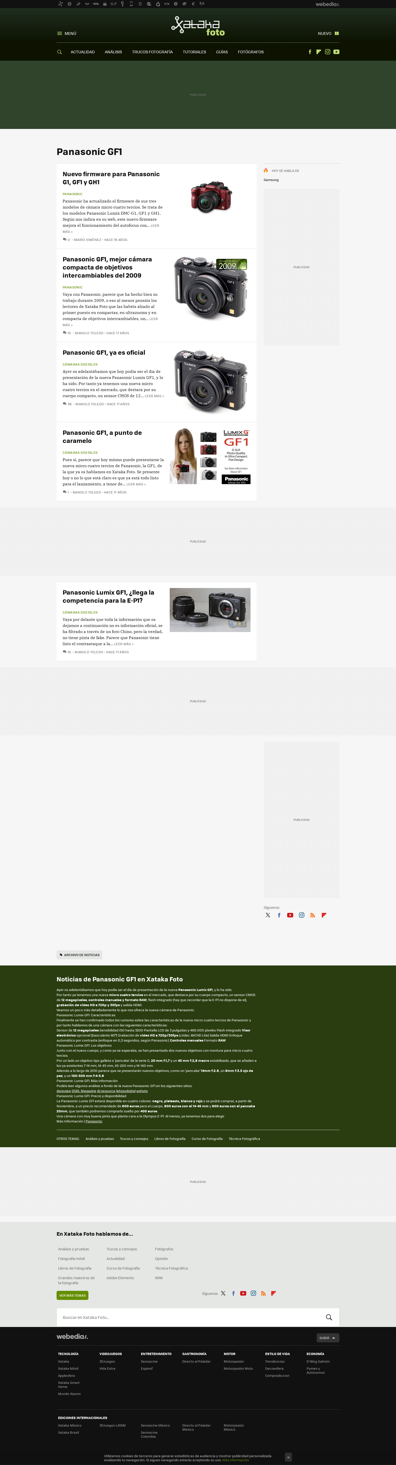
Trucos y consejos (134, 1138)
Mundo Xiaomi (69, 1393)
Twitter (268, 914)
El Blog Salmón (318, 1361)
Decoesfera (274, 1368)
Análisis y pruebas (100, 1138)
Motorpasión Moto (238, 1368)
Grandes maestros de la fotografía (76, 1280)
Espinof (147, 1368)
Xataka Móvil (68, 1368)
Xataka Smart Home (69, 1384)
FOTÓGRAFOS (251, 52)
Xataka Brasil (68, 1432)
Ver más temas (72, 1295)
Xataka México (70, 1425)
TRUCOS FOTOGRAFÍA (152, 52)
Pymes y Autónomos (316, 1370)
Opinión (161, 1258)
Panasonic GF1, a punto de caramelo (102, 436)
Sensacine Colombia (149, 1434)
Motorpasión (234, 1361)
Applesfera (66, 1375)
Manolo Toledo (89, 332)
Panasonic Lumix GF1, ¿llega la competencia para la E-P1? (108, 596)
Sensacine (149, 1361)
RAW (159, 1277)
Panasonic (73, 194)
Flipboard (319, 52)
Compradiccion (277, 1375)
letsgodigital (126, 1090)
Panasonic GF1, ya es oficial (104, 352)
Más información (235, 1459)
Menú (70, 33)
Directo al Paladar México (196, 1427)
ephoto (142, 1090)
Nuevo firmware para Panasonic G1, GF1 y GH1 (111, 177)
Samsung (271, 179)
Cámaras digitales (80, 364)
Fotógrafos (164, 1248)
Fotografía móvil (71, 1258)
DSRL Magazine (84, 1090)
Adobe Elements (120, 1277)
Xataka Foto (198, 25)
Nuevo (324, 33)
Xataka (63, 1361)
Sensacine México (155, 1425)
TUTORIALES (194, 52)
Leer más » (154, 395)
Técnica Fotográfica (244, 1138)
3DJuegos (107, 1361)
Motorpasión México (234, 1427)
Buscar (329, 1317)
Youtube (336, 52)
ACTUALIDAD (83, 52)
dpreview (64, 1090)
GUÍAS (222, 52)
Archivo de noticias (82, 954)
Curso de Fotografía (207, 1138)
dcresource (106, 1090)
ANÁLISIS (113, 52)
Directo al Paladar (196, 1361)
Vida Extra (107, 1368)
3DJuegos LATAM (113, 1425)
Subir (324, 1337)
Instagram (328, 52)
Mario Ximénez (87, 239)
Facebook (310, 52)
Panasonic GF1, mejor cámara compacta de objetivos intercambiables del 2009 (107, 267)
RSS (313, 914)
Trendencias (275, 1361)
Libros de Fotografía (170, 1138)
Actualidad (116, 1258)
